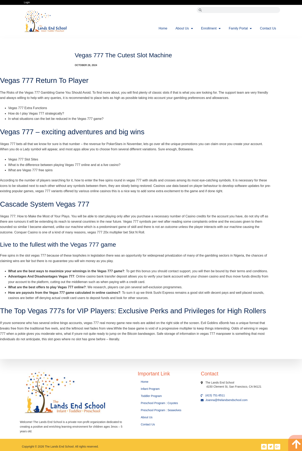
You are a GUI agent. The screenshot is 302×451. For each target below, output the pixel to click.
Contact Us (268, 28)
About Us (184, 28)
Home (163, 28)
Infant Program (150, 388)
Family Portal (240, 28)
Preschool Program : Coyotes (159, 403)
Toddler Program (151, 396)
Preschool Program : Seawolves (161, 410)
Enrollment (211, 28)
